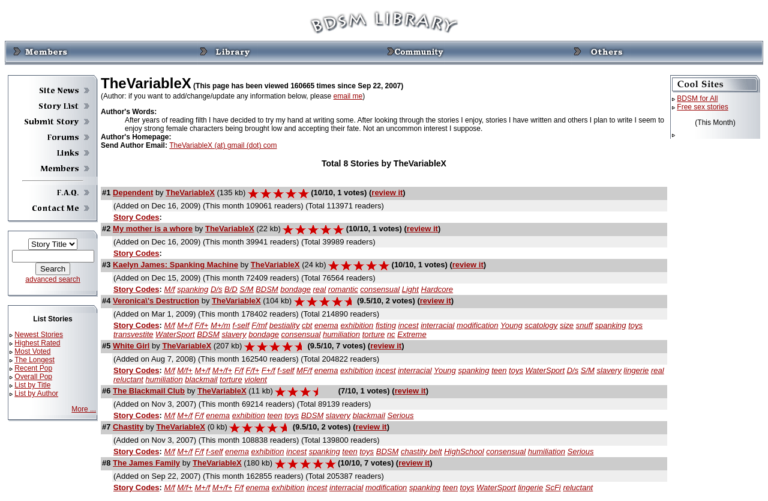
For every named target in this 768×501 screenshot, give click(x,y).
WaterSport (175, 334)
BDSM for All (697, 98)
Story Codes (136, 217)
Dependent (133, 192)
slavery (233, 334)
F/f (239, 370)
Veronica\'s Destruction (156, 300)
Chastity (128, 426)
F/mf (259, 325)
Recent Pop (33, 368)
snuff (584, 325)
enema (326, 325)
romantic (343, 289)
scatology (540, 325)
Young (511, 325)
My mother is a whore (153, 228)
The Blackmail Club (149, 390)
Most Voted (32, 351)
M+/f (185, 325)
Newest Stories (38, 334)
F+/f (268, 370)
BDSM (267, 289)
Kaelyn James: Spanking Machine (175, 264)
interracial (437, 325)
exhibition (356, 325)
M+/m (220, 325)
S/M (246, 289)
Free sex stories (702, 107)
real (319, 289)
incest (408, 325)
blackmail (201, 379)
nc (391, 334)
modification (477, 325)
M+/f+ (222, 370)
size (567, 325)
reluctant (128, 379)
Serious (400, 415)
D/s (217, 289)
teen (498, 370)
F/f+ (202, 325)
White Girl (131, 345)
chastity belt (421, 451)
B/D (231, 289)
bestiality (284, 325)
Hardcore (437, 289)
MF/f (304, 370)
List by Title (32, 385)
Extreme (411, 334)
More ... (83, 409)
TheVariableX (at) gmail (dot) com (223, 145)
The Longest (34, 360)
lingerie (636, 370)
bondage (295, 289)
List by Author (36, 393)
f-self (240, 325)
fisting (386, 325)
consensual (380, 289)
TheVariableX (190, 192)
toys (635, 325)
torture (373, 334)
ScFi (553, 487)
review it (387, 192)
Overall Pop (33, 376)
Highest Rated (37, 343)
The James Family (146, 462)
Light (410, 289)
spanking (192, 289)
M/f (169, 289)
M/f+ (185, 370)
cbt (307, 325)
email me (348, 96)
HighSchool (464, 451)
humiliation (341, 334)
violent (255, 379)
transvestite (133, 334)
